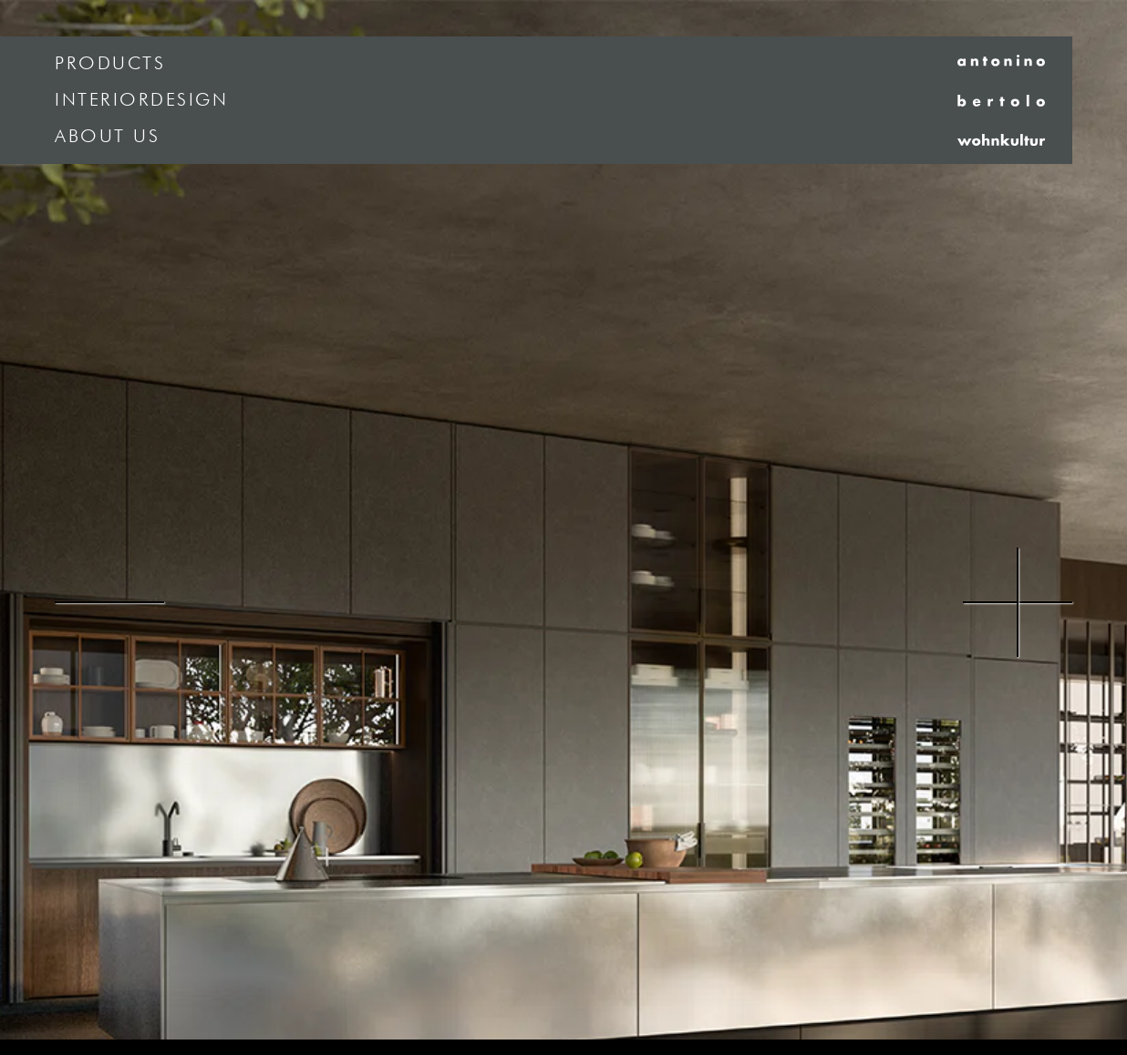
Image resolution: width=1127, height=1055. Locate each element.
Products (110, 64)
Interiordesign (141, 100)
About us (107, 137)
